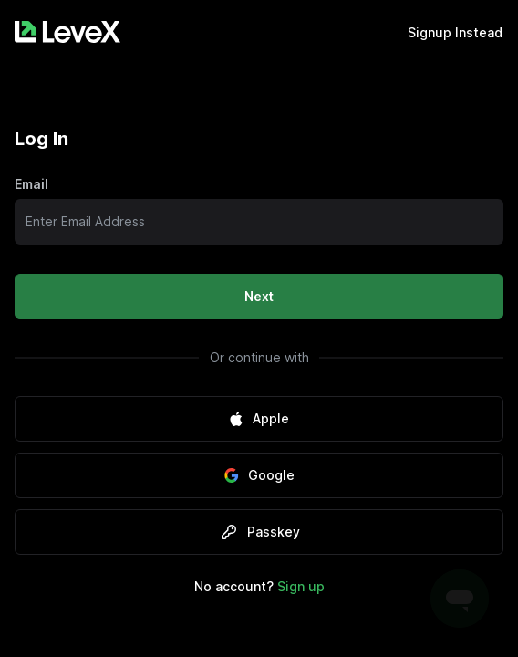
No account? (259, 586)
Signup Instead (455, 32)
